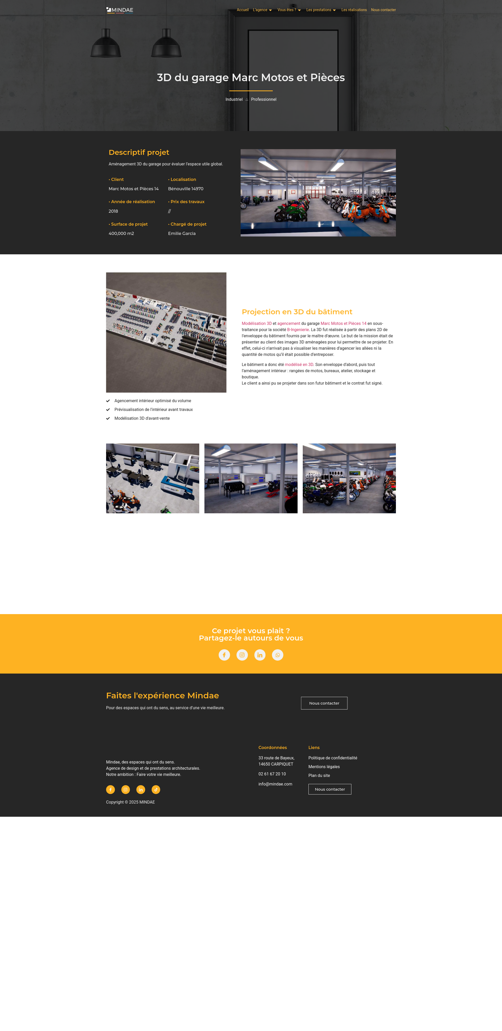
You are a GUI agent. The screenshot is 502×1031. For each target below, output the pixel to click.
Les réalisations (348, 10)
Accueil (213, 10)
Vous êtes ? (271, 10)
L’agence (238, 10)
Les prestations (309, 10)
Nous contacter (383, 10)
